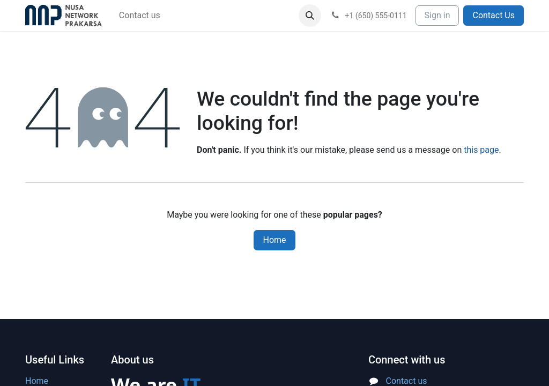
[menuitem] (140, 15)
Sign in (437, 15)
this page (481, 150)
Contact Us (493, 15)
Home (274, 240)
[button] (310, 15)
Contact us (406, 381)
